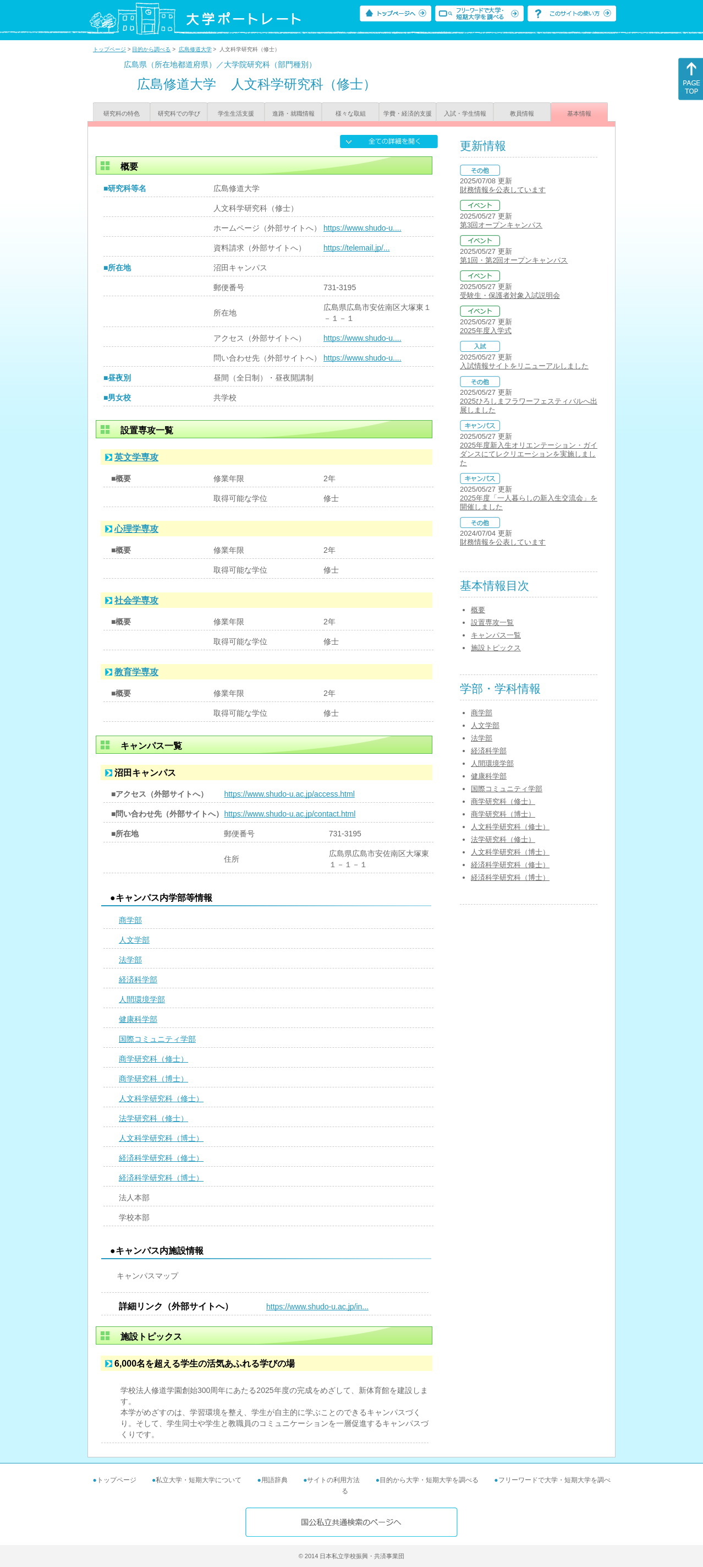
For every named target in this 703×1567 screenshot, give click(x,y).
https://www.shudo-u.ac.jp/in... (317, 1306)
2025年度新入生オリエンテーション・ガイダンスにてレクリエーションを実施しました (528, 454)
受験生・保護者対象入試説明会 (510, 295)
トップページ (109, 49)
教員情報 (522, 113)
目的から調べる (151, 49)
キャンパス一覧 (496, 635)
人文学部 (134, 939)
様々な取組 (351, 113)
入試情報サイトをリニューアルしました (524, 366)
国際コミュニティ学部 (157, 1039)
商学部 (130, 920)
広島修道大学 (195, 49)
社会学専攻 (136, 600)
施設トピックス (496, 648)
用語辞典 (274, 1480)
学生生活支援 (236, 113)
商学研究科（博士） (153, 1078)
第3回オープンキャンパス (501, 225)
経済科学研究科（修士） (161, 1158)
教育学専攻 (136, 672)
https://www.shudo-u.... (362, 228)
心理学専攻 (136, 529)
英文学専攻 (136, 457)
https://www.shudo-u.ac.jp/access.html (289, 794)
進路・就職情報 (293, 113)
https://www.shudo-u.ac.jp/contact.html (289, 813)
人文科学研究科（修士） (161, 1098)
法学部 (130, 959)
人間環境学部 (142, 999)
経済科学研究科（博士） (161, 1177)
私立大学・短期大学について (198, 1480)
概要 (478, 610)
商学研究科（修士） (153, 1058)
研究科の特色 (121, 113)
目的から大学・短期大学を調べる (429, 1480)
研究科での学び (179, 113)
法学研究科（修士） (153, 1118)
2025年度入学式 (486, 331)
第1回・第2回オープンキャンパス (514, 260)
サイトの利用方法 (333, 1480)
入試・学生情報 (465, 113)
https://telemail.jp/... (356, 247)
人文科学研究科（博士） (161, 1138)
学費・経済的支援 (407, 113)
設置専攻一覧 (492, 622)
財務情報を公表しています (503, 190)
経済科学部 (138, 979)
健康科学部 (138, 1019)
